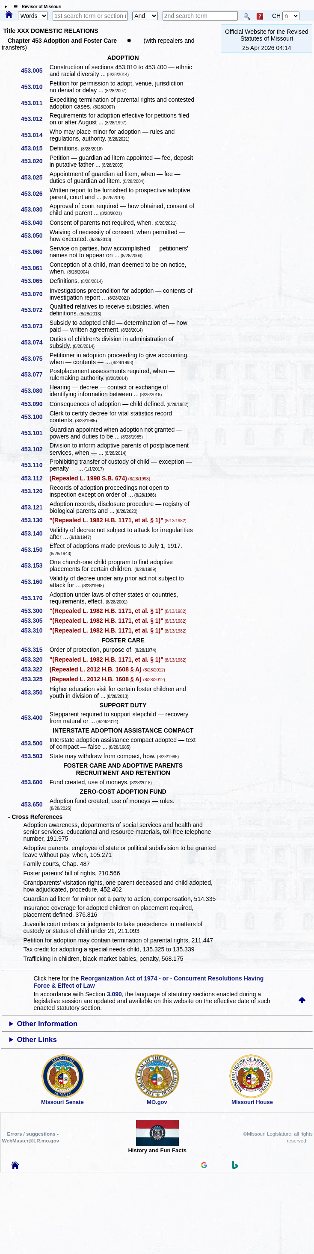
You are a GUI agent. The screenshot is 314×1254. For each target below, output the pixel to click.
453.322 (35, 669)
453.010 (35, 86)
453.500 (35, 743)
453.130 (35, 520)
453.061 (35, 268)
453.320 (35, 659)
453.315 (35, 649)
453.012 (35, 118)
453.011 (35, 103)
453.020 (35, 161)
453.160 (35, 581)
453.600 (35, 782)
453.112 (35, 478)
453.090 (35, 403)
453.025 (35, 177)
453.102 (35, 449)
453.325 (35, 679)
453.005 (35, 70)
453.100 (35, 416)
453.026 (35, 193)
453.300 (35, 610)
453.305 (35, 620)
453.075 (35, 358)
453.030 (35, 209)
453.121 (35, 507)
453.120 (35, 491)
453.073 (35, 326)
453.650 (35, 804)
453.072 (35, 309)
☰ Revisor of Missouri (35, 6)
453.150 (35, 549)
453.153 (35, 565)
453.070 (35, 294)
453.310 (35, 630)
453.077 (35, 374)
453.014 (35, 135)
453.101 (35, 433)
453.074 (35, 342)
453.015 (35, 148)
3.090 (114, 994)
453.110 (35, 465)
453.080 (35, 390)
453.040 (35, 222)
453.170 (35, 598)
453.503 (35, 756)
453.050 (35, 235)
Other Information (47, 1024)
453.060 (35, 251)
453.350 (35, 692)
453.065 (35, 280)
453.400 (35, 717)
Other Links (37, 1040)
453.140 (35, 533)
